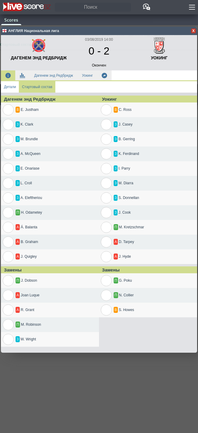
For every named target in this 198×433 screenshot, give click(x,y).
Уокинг (87, 75)
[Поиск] (93, 7)
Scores (11, 20)
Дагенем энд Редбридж (53, 75)
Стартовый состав (37, 87)
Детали (10, 87)
